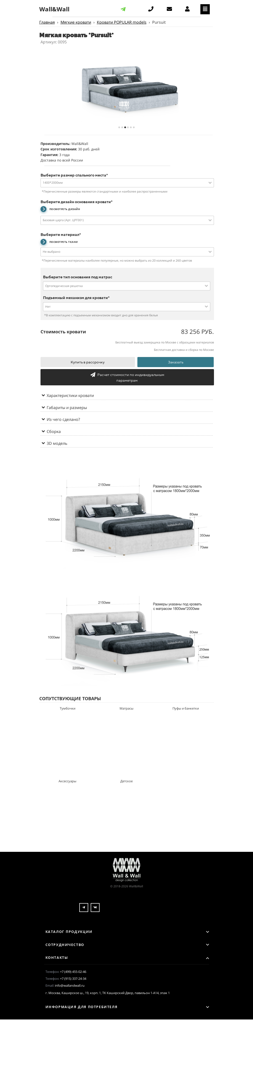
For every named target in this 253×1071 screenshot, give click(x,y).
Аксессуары (67, 781)
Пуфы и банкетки (185, 708)
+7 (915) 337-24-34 (73, 978)
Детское (126, 781)
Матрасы (126, 708)
